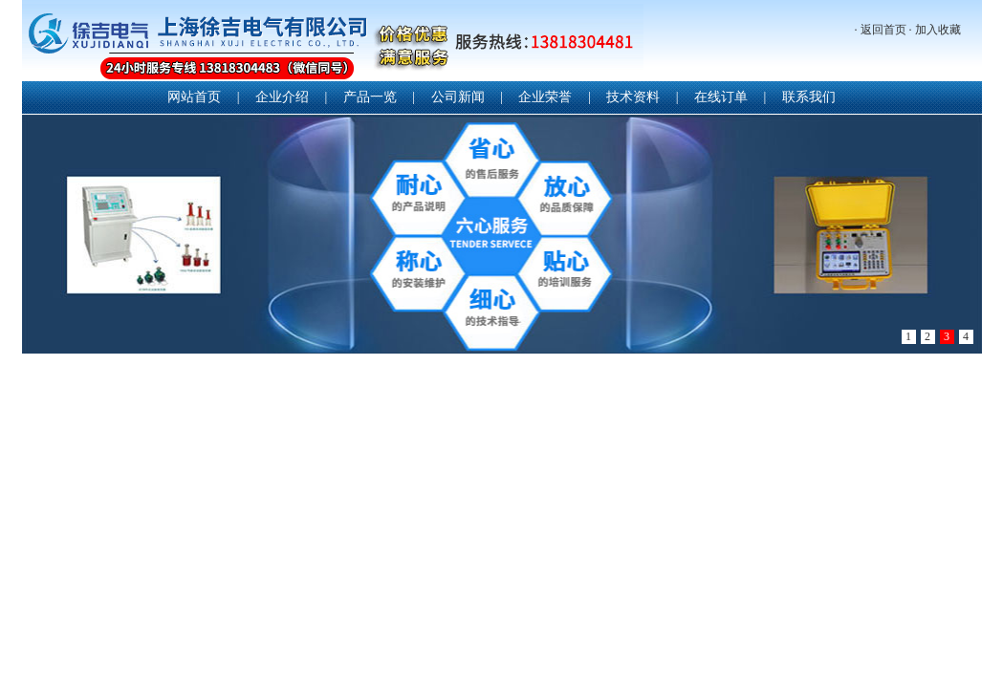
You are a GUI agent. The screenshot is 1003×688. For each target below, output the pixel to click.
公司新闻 (458, 97)
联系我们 (809, 97)
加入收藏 (938, 29)
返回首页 (883, 29)
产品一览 (370, 97)
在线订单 (721, 97)
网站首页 (194, 97)
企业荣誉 (545, 97)
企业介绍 (282, 97)
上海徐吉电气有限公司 (332, 42)
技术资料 (633, 97)
